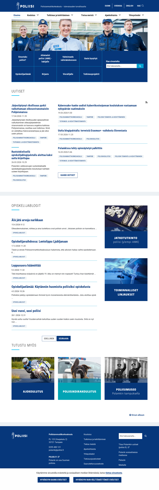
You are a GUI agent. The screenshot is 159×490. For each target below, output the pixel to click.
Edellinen (49, 338)
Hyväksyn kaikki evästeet (53, 480)
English (130, 5)
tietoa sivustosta (114, 473)
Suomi (108, 5)
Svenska (119, 5)
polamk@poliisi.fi (56, 450)
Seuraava (64, 338)
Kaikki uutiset (68, 175)
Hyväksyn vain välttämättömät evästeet (97, 480)
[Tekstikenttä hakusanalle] (121, 66)
